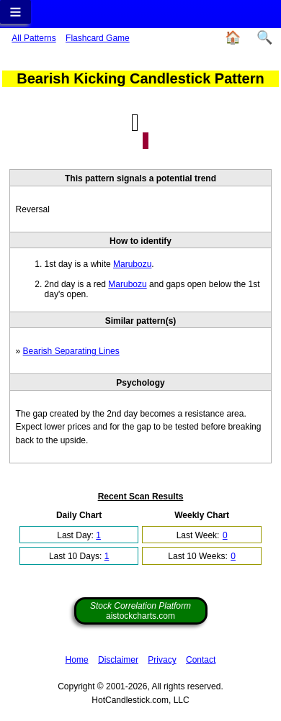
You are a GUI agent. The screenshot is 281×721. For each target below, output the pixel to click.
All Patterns (33, 38)
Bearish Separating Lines (71, 351)
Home (77, 660)
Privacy (162, 660)
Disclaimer (118, 660)
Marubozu (132, 264)
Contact (200, 660)
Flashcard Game (98, 38)
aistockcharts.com (140, 611)
